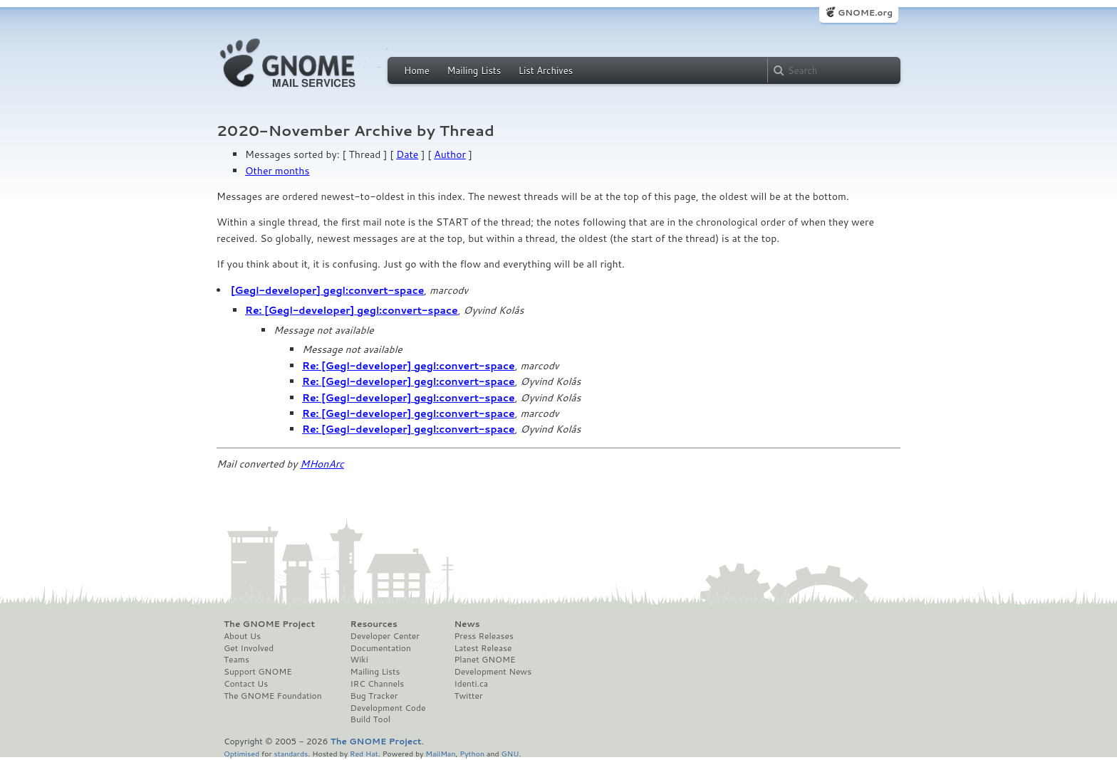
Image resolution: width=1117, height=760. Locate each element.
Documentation (380, 648)
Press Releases (483, 636)
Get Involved (249, 648)
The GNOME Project (269, 624)
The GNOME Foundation (273, 696)
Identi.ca (471, 684)
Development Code (388, 708)
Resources (374, 624)
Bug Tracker (374, 696)
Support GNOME (258, 671)
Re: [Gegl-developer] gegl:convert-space (351, 310)
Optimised (241, 753)
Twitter (468, 696)
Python (471, 753)
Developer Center (385, 636)
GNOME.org (865, 12)
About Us (242, 636)
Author (450, 154)
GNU (510, 753)
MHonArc (322, 464)
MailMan (440, 753)
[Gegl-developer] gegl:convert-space (327, 290)
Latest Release (482, 648)
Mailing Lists (474, 70)
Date (407, 154)
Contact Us (246, 684)
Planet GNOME (484, 659)
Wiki (359, 659)
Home (417, 70)
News (466, 624)
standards (291, 753)
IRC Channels (377, 684)
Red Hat (364, 753)
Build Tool (370, 719)
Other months (277, 171)
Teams (236, 659)
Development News (492, 671)
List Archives (546, 70)
